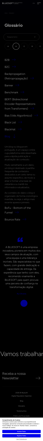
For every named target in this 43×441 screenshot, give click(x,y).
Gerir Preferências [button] (21, 439)
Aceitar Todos (21, 431)
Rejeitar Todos (21, 436)
